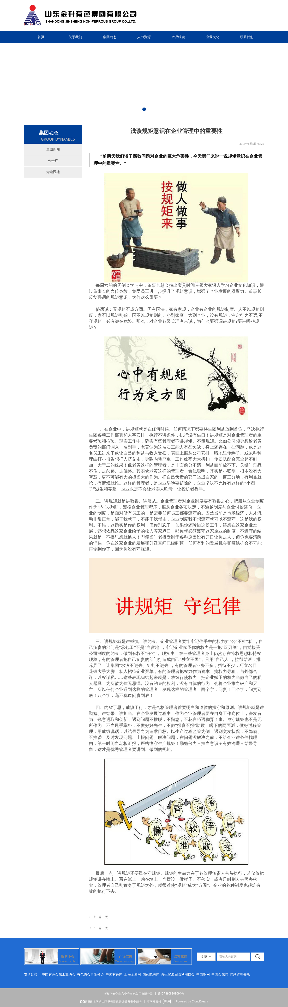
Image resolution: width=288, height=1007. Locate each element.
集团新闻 (53, 149)
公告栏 (53, 160)
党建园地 (53, 172)
